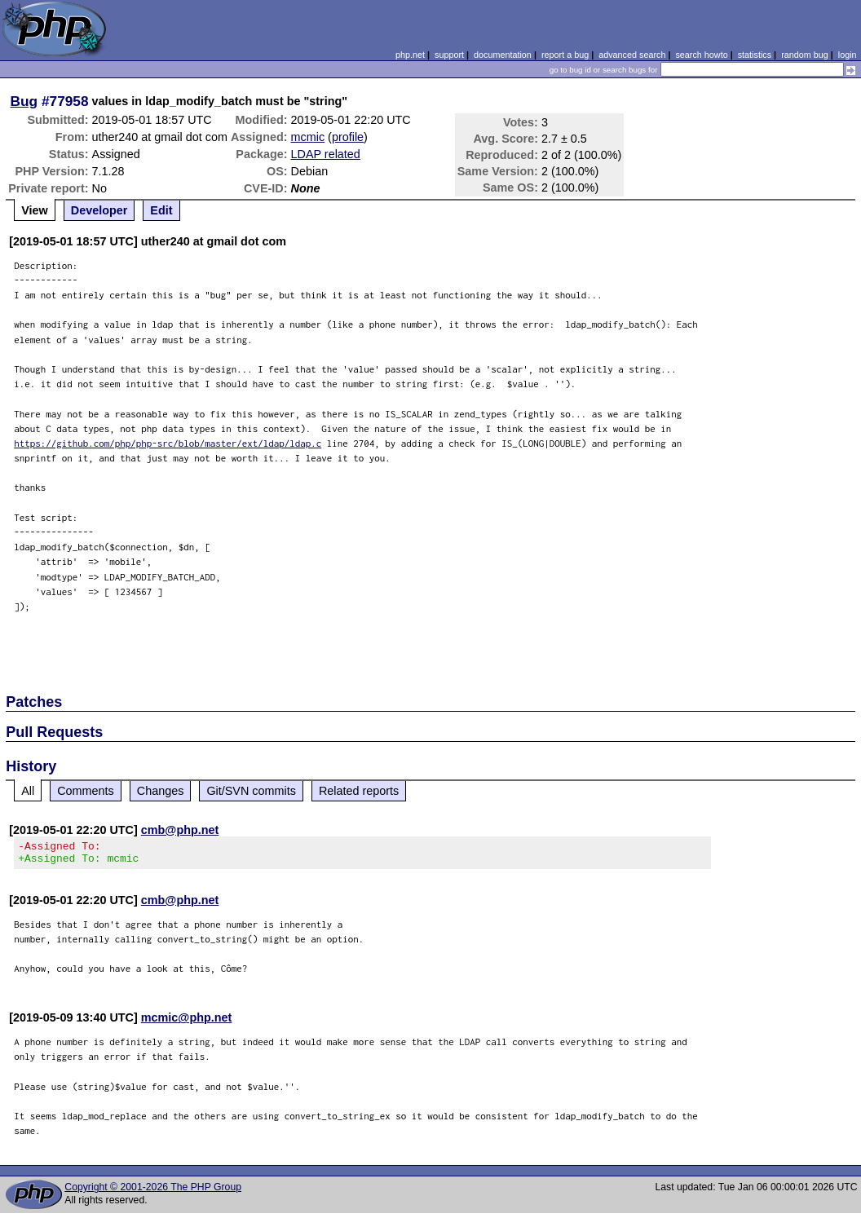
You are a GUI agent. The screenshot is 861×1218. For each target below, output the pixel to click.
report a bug (565, 55)
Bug (24, 101)
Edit (161, 210)
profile (348, 136)
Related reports (359, 790)
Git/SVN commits (251, 790)
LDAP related (325, 154)
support (449, 55)
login (847, 55)
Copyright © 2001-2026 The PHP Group (152, 1192)
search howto (701, 55)
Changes (160, 790)
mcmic (308, 136)
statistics (754, 55)
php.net (410, 55)
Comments (85, 790)
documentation (503, 55)
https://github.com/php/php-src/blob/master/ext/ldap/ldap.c (167, 443)
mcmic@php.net (186, 1022)
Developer (99, 210)
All (27, 790)
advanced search (631, 55)
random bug (804, 55)
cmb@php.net (180, 829)
